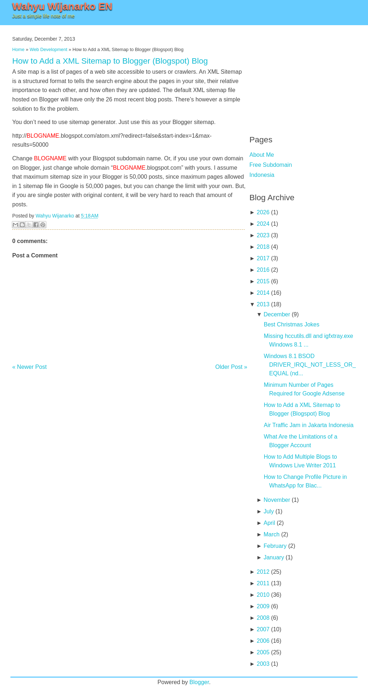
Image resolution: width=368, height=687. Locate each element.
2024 (263, 224)
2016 (263, 270)
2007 (263, 629)
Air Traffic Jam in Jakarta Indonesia (309, 425)
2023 (263, 235)
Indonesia (261, 175)
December (276, 314)
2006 (263, 641)
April (269, 523)
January (273, 557)
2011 (263, 583)
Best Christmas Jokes (291, 324)
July (268, 511)
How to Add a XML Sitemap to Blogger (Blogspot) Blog (110, 60)
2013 (263, 304)
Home (18, 49)
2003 (263, 664)
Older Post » (231, 367)
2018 (263, 247)
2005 (263, 652)
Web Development (48, 49)
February (274, 546)
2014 (263, 293)
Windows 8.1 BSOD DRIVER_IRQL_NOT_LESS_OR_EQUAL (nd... (310, 364)
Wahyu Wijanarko (55, 216)
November (276, 500)
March (271, 534)
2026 (263, 212)
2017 (263, 258)
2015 (263, 281)
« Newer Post (29, 367)
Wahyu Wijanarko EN (62, 6)
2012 (263, 572)
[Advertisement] (303, 75)
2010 (263, 595)
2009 (263, 606)
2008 (263, 618)
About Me (261, 155)
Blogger (199, 682)
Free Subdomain (270, 165)
